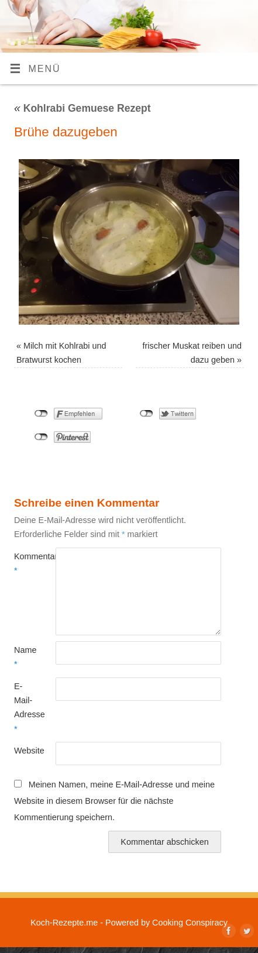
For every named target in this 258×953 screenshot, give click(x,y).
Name (24, 657)
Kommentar (24, 563)
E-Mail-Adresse (24, 708)
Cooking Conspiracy (190, 922)
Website (24, 750)
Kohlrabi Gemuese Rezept (82, 108)
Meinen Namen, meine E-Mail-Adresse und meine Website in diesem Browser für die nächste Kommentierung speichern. (114, 800)
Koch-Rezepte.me (64, 922)
